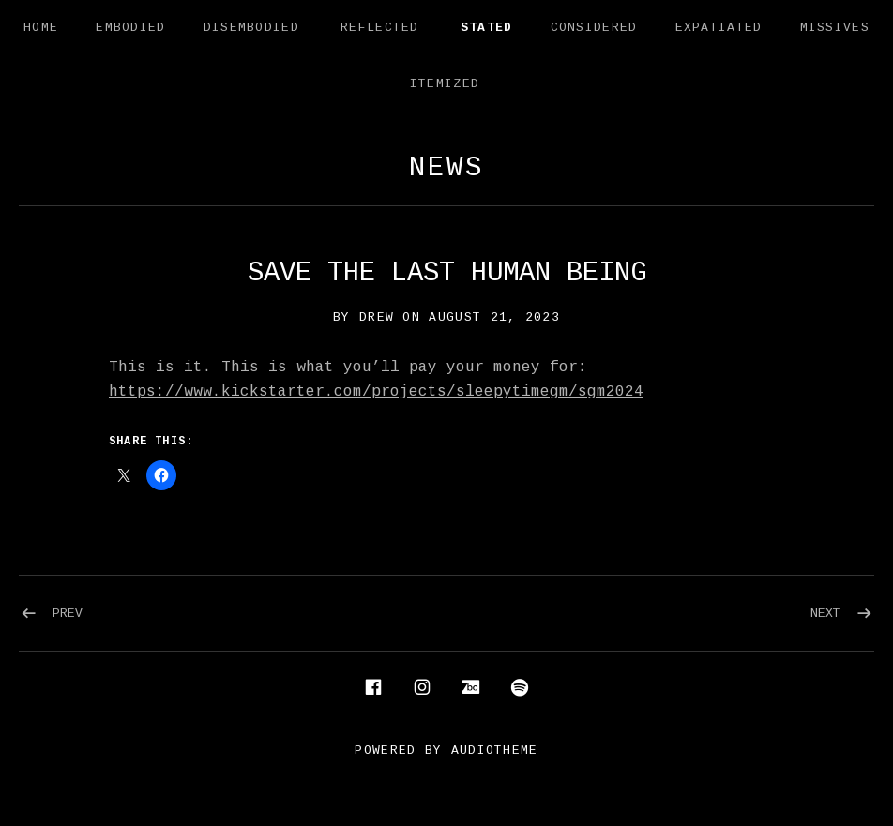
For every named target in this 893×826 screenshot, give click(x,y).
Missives (835, 28)
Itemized (444, 84)
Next (825, 614)
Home (40, 28)
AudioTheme (494, 750)
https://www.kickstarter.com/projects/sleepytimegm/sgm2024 (376, 391)
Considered (594, 28)
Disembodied (251, 28)
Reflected (380, 28)
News (446, 168)
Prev (68, 614)
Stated (487, 28)
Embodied (130, 28)
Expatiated (719, 28)
